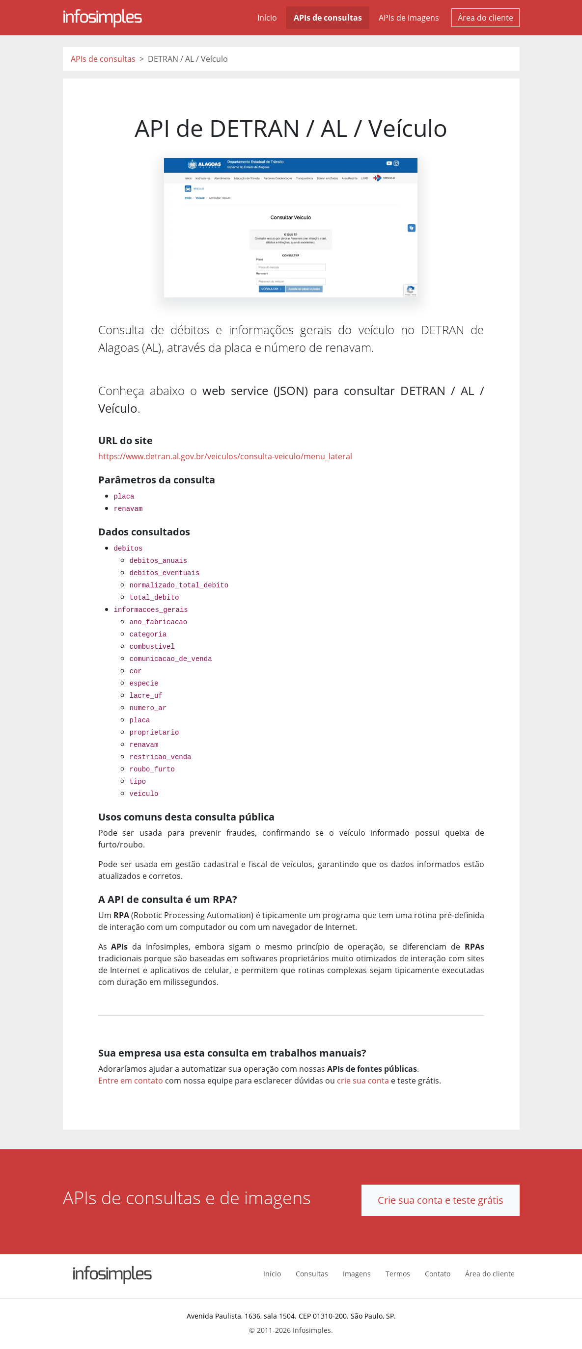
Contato (437, 1273)
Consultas (312, 1273)
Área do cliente (485, 17)
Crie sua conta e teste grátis (440, 1200)
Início (267, 17)
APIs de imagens (409, 17)
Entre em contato (130, 1080)
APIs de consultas (328, 17)
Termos (398, 1273)
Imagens (357, 1273)
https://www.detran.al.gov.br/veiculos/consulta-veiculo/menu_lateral (225, 456)
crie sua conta (363, 1080)
